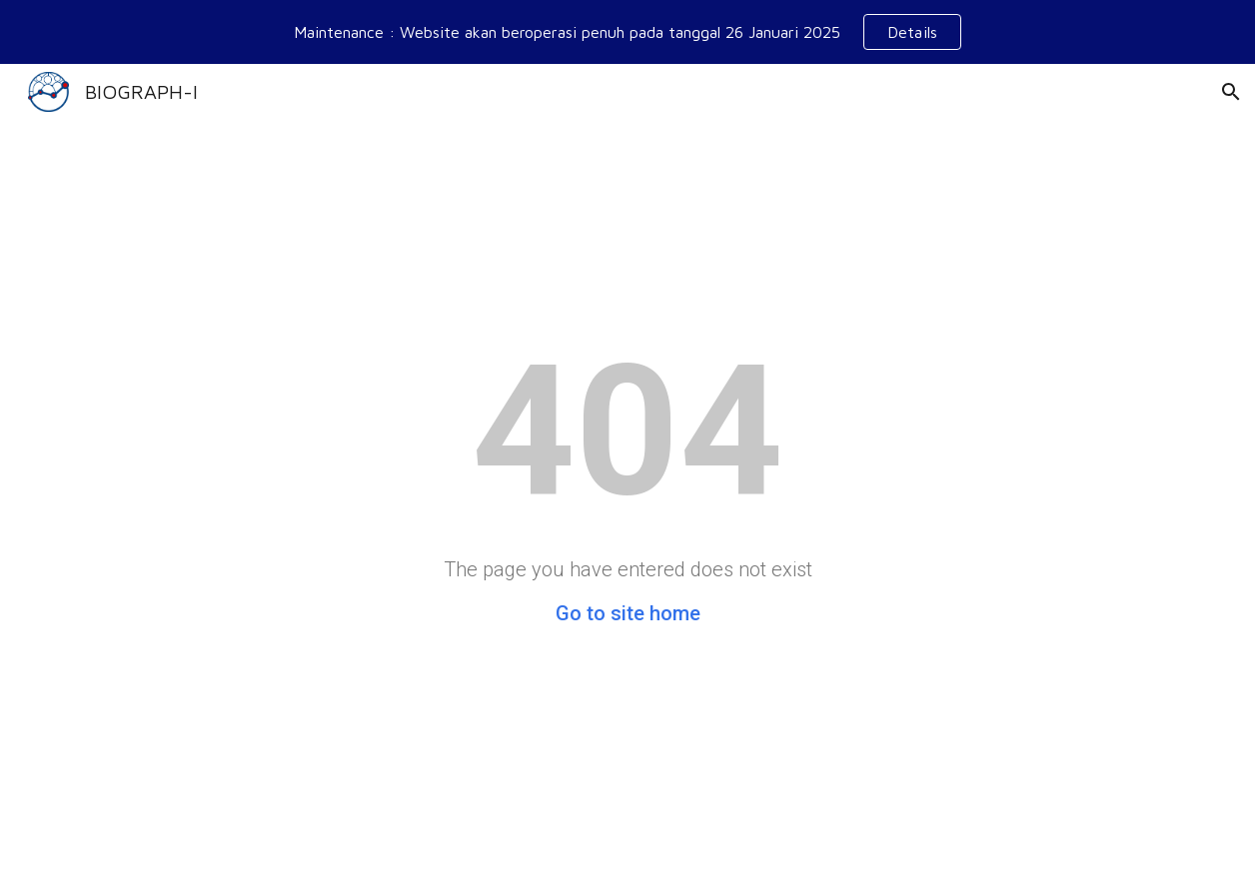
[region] (627, 32)
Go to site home (628, 613)
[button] (1231, 92)
